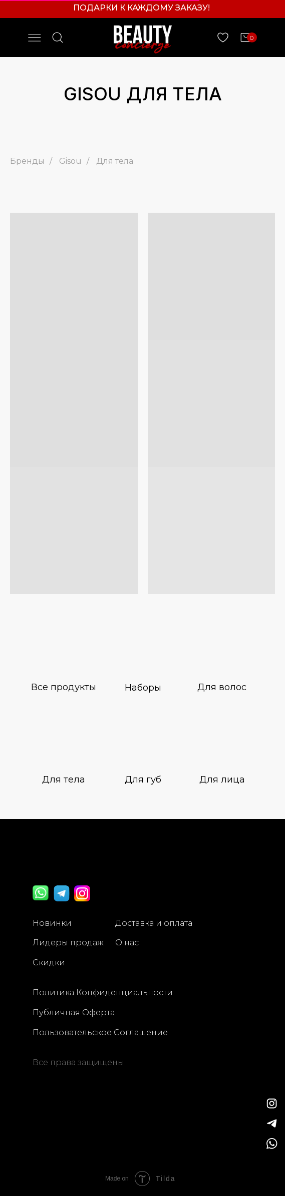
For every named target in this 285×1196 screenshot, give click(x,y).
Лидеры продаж (68, 942)
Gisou (70, 161)
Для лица (222, 779)
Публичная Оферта (74, 1012)
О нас (127, 942)
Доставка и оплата (153, 923)
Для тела (114, 161)
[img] (272, 1124)
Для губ (143, 779)
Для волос (221, 687)
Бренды (27, 161)
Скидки (49, 962)
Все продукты (63, 687)
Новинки (52, 923)
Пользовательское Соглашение (100, 1032)
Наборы (143, 687)
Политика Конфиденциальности (103, 992)
